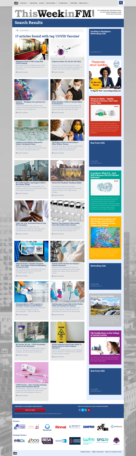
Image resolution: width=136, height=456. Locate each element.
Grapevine (33, 3)
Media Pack (83, 3)
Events (41, 3)
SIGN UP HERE (30, 410)
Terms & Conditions (98, 452)
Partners (74, 3)
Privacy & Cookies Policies (113, 452)
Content (24, 3)
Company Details (85, 452)
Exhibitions (63, 3)
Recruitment (51, 3)
